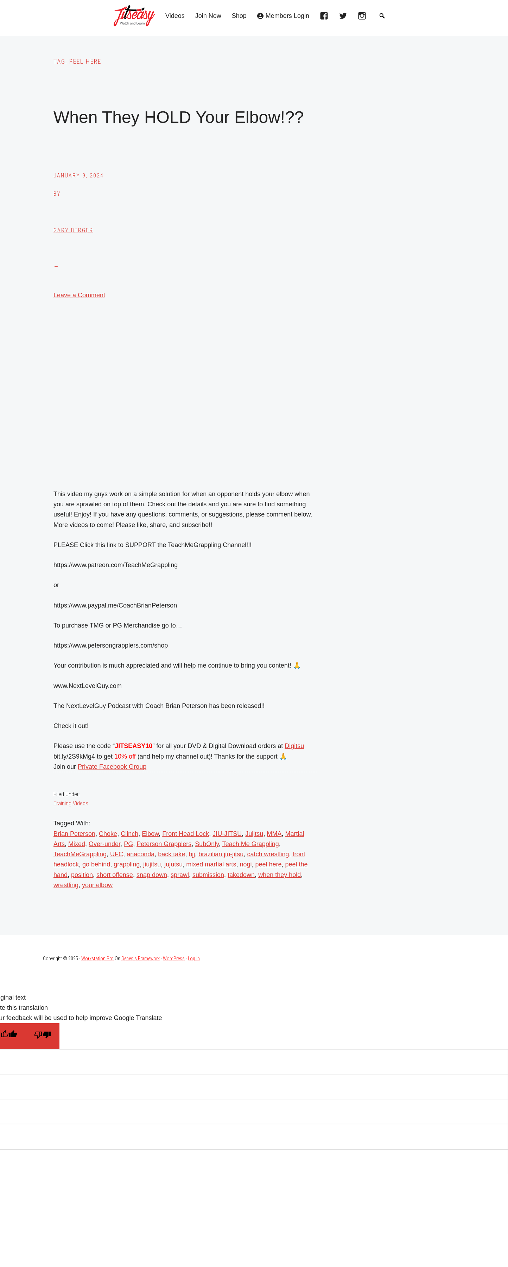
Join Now (208, 16)
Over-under (104, 843)
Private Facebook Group (112, 766)
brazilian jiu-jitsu (220, 854)
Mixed (76, 843)
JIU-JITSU (227, 833)
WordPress (174, 958)
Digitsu (294, 745)
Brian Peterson (74, 833)
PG (128, 843)
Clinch (129, 833)
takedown (241, 874)
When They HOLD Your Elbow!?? (178, 117)
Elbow (150, 833)
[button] (382, 16)
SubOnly (207, 843)
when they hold (279, 874)
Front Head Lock (185, 833)
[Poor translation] (42, 1036)
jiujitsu (152, 864)
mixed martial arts (211, 864)
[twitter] (345, 18)
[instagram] (364, 18)
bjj (192, 854)
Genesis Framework (140, 958)
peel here (268, 864)
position (82, 874)
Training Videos (70, 803)
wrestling (65, 885)
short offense (114, 874)
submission (208, 874)
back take (171, 854)
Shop (239, 16)
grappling (127, 864)
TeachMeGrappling (80, 854)
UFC (116, 854)
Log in (194, 958)
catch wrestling (268, 854)
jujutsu (173, 864)
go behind (96, 864)
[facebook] (326, 18)
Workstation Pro (97, 958)
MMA (274, 833)
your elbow (97, 885)
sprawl (180, 874)
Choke (108, 833)
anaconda (140, 854)
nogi (246, 864)
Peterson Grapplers (163, 843)
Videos (175, 16)
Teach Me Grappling (250, 843)
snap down (151, 874)
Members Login (287, 16)
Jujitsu (254, 833)
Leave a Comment (79, 295)
